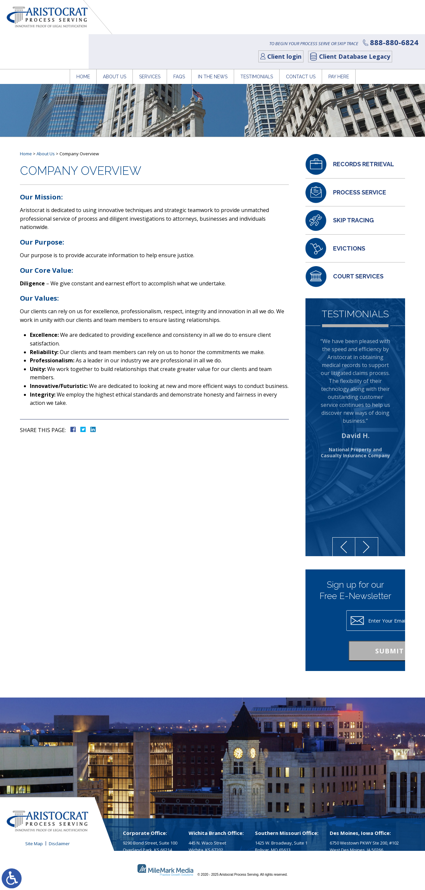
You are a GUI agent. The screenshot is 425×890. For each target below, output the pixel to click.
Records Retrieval (363, 164)
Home (83, 38)
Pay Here (338, 38)
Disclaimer (59, 844)
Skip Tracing (353, 220)
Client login (281, 21)
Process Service (359, 192)
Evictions (349, 248)
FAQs (179, 38)
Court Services (358, 276)
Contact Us (300, 38)
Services (149, 38)
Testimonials (256, 38)
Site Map (34, 844)
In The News (212, 38)
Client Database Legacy (351, 21)
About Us (114, 38)
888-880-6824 (391, 7)
